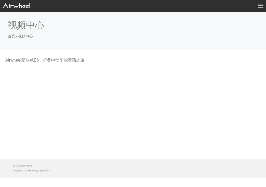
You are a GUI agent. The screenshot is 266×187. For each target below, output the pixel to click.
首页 (11, 36)
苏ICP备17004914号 (22, 166)
